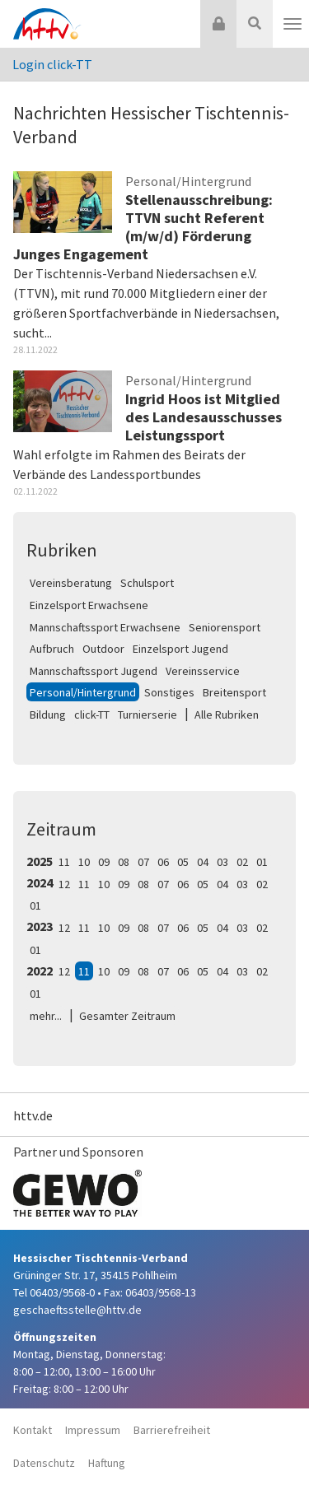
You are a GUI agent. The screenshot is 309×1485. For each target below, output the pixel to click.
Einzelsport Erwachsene (89, 605)
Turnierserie (147, 714)
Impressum (92, 1429)
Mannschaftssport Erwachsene (105, 627)
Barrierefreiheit (171, 1429)
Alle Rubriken (226, 714)
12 (64, 884)
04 (202, 861)
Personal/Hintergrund (83, 692)
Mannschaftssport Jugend (93, 670)
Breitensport (234, 692)
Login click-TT (52, 64)
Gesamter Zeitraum (127, 1015)
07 (143, 861)
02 (242, 861)
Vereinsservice (203, 670)
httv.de (33, 1115)
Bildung (48, 714)
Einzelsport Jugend (180, 648)
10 (84, 861)
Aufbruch (52, 648)
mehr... (46, 1015)
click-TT (92, 714)
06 (163, 861)
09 (104, 861)
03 (222, 861)
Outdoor (103, 648)
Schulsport (147, 582)
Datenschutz (44, 1462)
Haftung (106, 1462)
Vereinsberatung (71, 582)
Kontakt (32, 1429)
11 (64, 861)
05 (183, 861)
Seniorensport (224, 627)
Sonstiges (169, 692)
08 (123, 861)
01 (262, 861)
